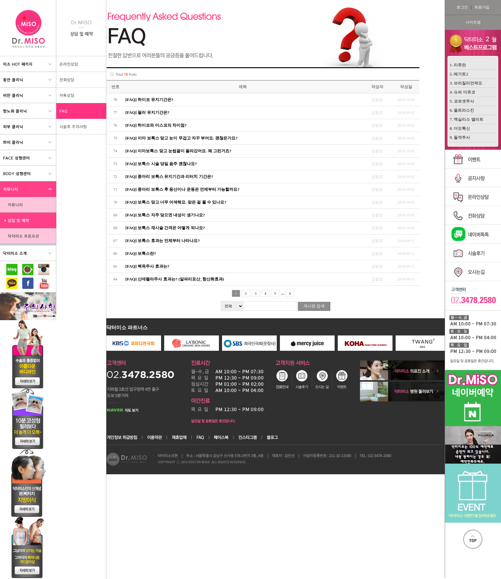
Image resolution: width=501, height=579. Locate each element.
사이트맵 (473, 22)
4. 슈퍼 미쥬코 (462, 92)
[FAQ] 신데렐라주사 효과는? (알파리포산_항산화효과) (174, 279)
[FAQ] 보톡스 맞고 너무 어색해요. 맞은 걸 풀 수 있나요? (175, 202)
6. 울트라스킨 (462, 110)
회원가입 (481, 7)
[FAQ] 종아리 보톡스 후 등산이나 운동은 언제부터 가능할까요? (182, 189)
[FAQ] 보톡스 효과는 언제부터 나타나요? (162, 240)
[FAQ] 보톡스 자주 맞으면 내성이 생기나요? (165, 215)
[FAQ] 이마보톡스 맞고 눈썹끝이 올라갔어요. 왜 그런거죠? (178, 151)
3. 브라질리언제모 (466, 83)
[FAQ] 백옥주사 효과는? (147, 266)
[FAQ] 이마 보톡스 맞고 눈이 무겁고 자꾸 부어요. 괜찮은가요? (181, 138)
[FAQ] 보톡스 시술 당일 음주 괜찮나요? (161, 163)
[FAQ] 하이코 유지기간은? (149, 99)
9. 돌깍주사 (460, 137)
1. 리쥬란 (458, 65)
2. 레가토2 (459, 74)
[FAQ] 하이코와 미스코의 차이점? (156, 125)
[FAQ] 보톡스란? (140, 253)
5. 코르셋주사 (462, 101)
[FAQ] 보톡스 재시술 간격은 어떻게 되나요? (165, 227)
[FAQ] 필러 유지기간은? (147, 112)
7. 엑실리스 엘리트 (466, 119)
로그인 (462, 7)
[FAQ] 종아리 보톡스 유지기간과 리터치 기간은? (169, 176)
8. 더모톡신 (460, 128)
